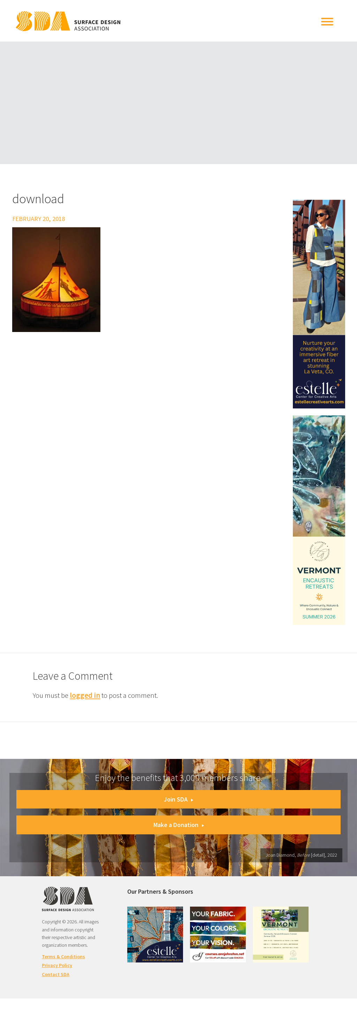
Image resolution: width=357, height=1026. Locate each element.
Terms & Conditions (63, 956)
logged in (85, 695)
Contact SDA (55, 974)
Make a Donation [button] (178, 825)
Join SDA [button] (178, 799)
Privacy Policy (57, 965)
